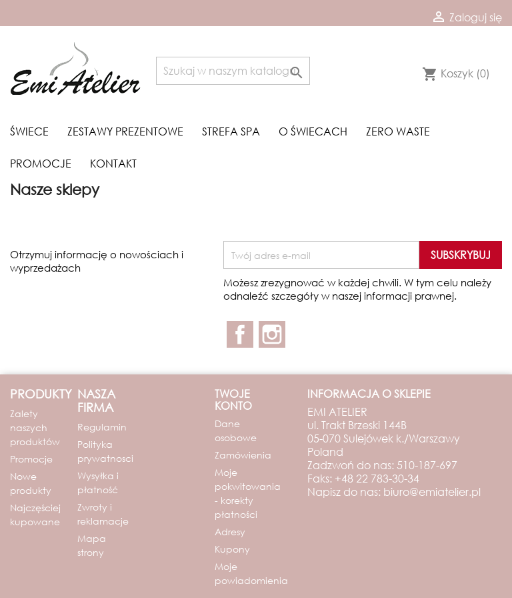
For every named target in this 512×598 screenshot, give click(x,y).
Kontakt (113, 163)
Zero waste (398, 131)
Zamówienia (243, 454)
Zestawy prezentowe (125, 131)
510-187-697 (427, 465)
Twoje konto (233, 399)
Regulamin (102, 426)
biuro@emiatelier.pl (432, 492)
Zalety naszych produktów (35, 427)
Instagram (272, 334)
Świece (29, 131)
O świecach (313, 131)
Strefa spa (231, 131)
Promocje (40, 163)
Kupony (232, 549)
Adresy (230, 531)
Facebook (240, 334)
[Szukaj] (233, 71)
